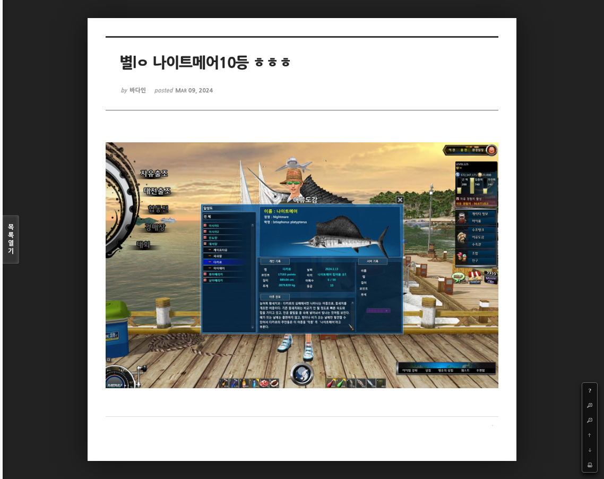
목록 (11, 239)
